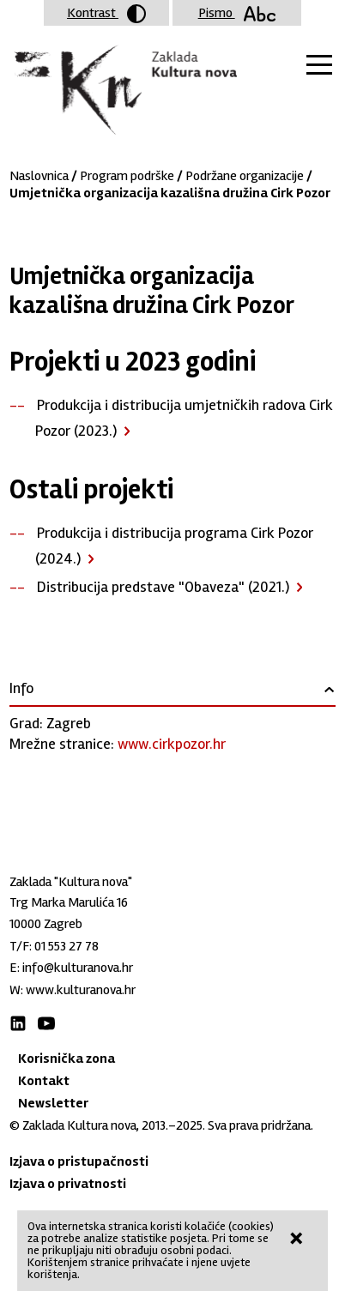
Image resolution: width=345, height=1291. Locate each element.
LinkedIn (18, 1023)
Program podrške (127, 175)
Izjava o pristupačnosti (78, 1161)
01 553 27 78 (66, 946)
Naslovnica (39, 175)
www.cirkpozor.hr (172, 743)
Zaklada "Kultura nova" (123, 91)
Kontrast (106, 13)
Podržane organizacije (244, 175)
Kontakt (44, 1080)
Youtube (46, 1023)
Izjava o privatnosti (67, 1184)
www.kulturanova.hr (81, 989)
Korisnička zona (66, 1058)
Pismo (237, 12)
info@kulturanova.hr (77, 967)
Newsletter (53, 1103)
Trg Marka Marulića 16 (68, 902)
